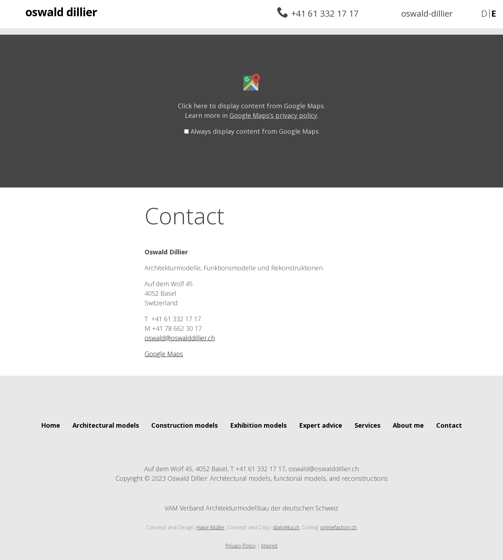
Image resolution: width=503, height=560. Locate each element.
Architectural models (105, 425)
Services (367, 425)
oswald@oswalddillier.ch (180, 338)
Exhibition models (258, 425)
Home (50, 425)
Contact (449, 425)
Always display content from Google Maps (255, 131)
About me (408, 425)
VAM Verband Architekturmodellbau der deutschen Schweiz (251, 503)
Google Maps (164, 354)
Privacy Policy (241, 545)
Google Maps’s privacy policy (273, 115)
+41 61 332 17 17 (325, 13)
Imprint (269, 545)
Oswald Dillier (61, 11)
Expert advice (320, 425)
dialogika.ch (286, 527)
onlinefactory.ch (338, 527)
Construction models (184, 425)
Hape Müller (210, 527)
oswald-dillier (427, 13)
